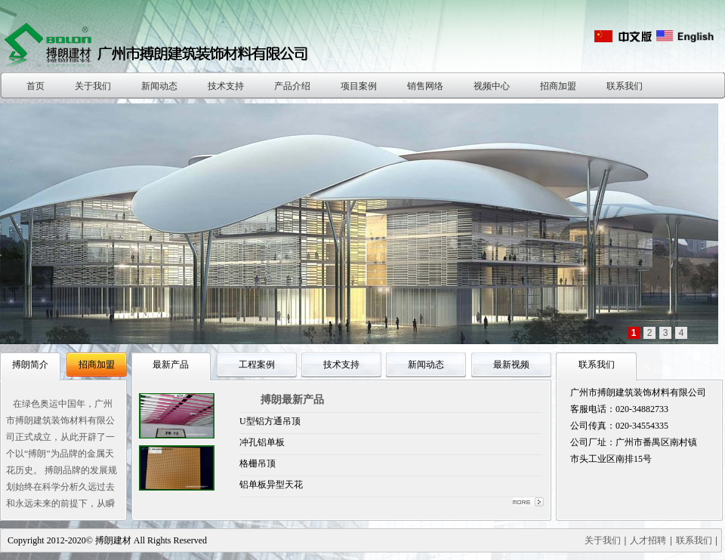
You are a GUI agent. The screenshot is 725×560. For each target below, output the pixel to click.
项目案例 (359, 86)
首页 (35, 86)
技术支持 (226, 86)
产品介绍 (292, 86)
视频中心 (492, 86)
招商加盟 (558, 86)
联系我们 (624, 86)
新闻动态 (159, 86)
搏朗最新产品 (292, 399)
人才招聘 (648, 540)
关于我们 (93, 86)
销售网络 (425, 86)
